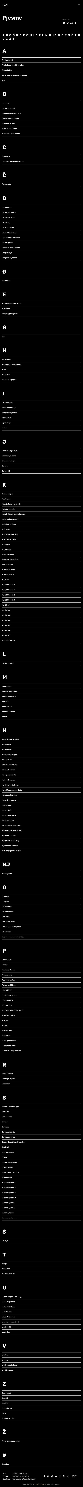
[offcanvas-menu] (79, 5)
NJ (54, 35)
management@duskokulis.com (25, 1479)
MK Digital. (40, 1484)
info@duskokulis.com (21, 1473)
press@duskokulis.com (22, 1476)
